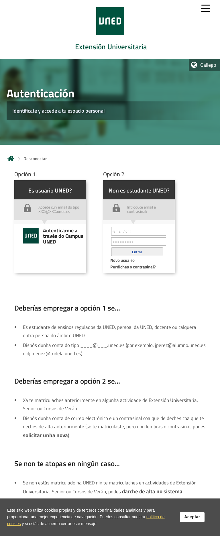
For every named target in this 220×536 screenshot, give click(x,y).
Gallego (208, 65)
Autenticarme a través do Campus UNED (63, 236)
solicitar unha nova (45, 435)
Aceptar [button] (192, 519)
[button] (137, 252)
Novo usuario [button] (122, 260)
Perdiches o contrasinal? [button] (133, 267)
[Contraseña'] (138, 241)
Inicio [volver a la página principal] (11, 158)
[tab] (110, 29)
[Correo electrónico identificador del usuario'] (138, 231)
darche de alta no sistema (152, 491)
